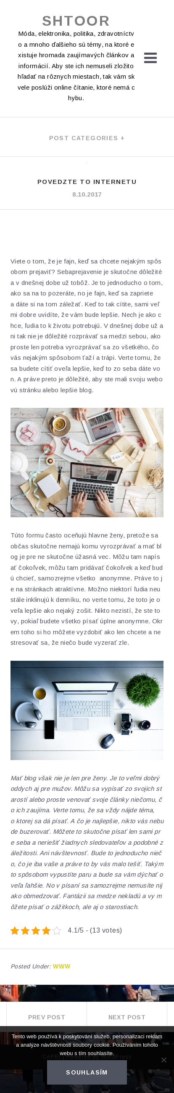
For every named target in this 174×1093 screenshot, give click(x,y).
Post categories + (87, 138)
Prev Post (47, 1017)
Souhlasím (87, 1072)
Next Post (127, 1017)
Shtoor (76, 20)
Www (62, 966)
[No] (163, 1060)
